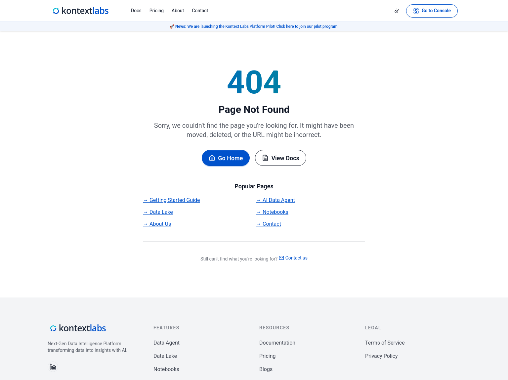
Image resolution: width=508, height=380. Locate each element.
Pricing (156, 10)
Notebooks (166, 369)
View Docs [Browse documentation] (280, 158)
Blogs (266, 369)
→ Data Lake (158, 212)
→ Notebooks (272, 212)
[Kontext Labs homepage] (80, 11)
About (178, 10)
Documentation (277, 343)
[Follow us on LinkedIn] (53, 366)
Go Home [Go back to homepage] (226, 158)
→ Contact (268, 224)
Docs (136, 10)
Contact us (293, 258)
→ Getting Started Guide (171, 200)
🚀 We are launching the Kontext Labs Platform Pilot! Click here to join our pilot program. (254, 26)
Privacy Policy (381, 356)
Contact (200, 10)
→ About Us (157, 224)
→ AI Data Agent (275, 200)
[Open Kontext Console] (432, 11)
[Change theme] (396, 11)
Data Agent (166, 343)
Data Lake (165, 356)
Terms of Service (385, 343)
